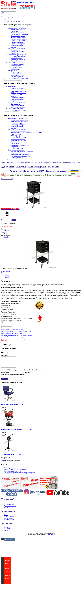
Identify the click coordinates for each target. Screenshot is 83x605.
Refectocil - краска (16, 58)
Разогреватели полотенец (18, 148)
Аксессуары (11, 62)
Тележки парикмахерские (18, 37)
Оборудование (12, 86)
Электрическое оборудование (16, 48)
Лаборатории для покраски (19, 39)
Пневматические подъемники (19, 78)
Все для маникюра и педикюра (13, 80)
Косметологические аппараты (20, 131)
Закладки (7, 529)
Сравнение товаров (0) (7, 179)
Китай (6, 237)
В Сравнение (16, 412)
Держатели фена (16, 65)
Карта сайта (7, 532)
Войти (2, 17)
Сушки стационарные (17, 51)
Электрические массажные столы (21, 154)
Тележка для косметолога (11, 470)
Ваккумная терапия (17, 134)
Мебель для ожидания (17, 45)
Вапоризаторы (15, 142)
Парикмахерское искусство (12, 21)
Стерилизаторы (15, 50)
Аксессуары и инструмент (15, 108)
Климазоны (14, 53)
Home (6, 19)
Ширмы (13, 47)
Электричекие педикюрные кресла (21, 91)
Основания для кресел (17, 76)
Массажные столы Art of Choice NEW (22, 151)
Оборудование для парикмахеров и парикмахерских (19, 475)
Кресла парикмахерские (18, 29)
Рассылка (7, 530)
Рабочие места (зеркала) (18, 36)
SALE (6, 159)
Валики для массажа (17, 157)
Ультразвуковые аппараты (18, 140)
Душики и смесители (17, 75)
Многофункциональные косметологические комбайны (27, 132)
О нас (5, 505)
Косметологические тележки (19, 121)
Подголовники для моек (18, 64)
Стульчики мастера (16, 94)
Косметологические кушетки (19, 120)
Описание (7, 275)
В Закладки (8, 412)
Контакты (7, 509)
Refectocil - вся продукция (19, 56)
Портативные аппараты (18, 139)
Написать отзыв (5, 273)
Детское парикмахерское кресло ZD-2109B (16, 431)
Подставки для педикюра (18, 110)
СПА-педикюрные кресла (18, 93)
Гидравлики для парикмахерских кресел (23, 72)
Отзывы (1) (7, 277)
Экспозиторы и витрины (18, 42)
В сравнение (11, 223)
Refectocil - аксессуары (18, 61)
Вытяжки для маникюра (18, 107)
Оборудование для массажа (16, 150)
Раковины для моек (16, 73)
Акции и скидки (9, 521)
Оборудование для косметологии (17, 118)
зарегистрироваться (13, 17)
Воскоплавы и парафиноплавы (20, 145)
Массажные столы (16, 153)
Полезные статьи (9, 506)
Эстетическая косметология (12, 111)
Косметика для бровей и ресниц (17, 54)
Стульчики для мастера (18, 40)
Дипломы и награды (10, 508)
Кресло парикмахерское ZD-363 (12, 406)
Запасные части (12, 70)
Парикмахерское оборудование (17, 28)
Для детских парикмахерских (19, 34)
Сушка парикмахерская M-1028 (12, 456)
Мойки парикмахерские (18, 32)
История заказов (9, 518)
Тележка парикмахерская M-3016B (70, 162)
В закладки (4, 223)
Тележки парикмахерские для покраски (15, 471)
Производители (8, 520)
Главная (3, 162)
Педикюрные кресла (17, 90)
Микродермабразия (17, 135)
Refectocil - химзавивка (18, 59)
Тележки (13, 96)
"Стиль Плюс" (50, 537)
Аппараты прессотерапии (18, 137)
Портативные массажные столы (20, 156)
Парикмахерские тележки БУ (12, 473)
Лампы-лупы (15, 143)
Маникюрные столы (17, 88)
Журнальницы (15, 69)
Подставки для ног (16, 67)
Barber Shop (14, 31)
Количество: (4, 220)
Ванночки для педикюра (18, 105)
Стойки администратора (18, 43)
